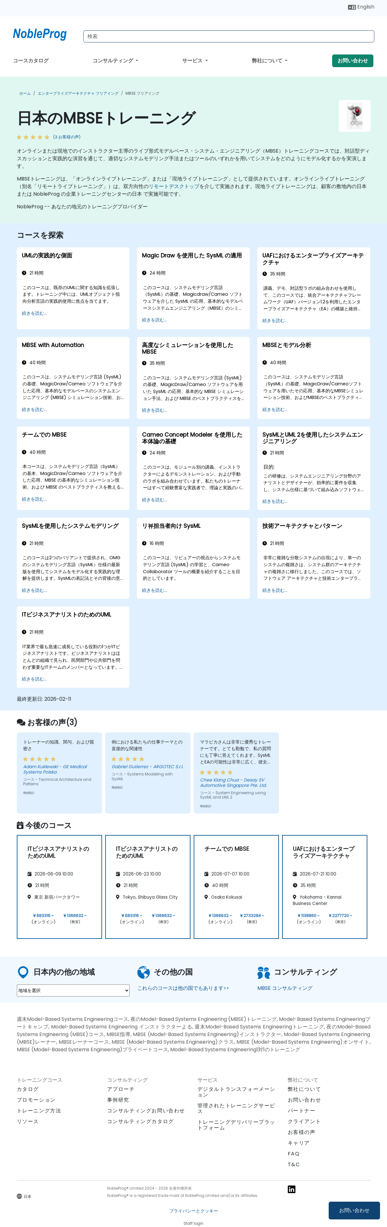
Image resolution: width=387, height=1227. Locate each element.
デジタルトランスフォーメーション (236, 1091)
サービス (193, 60)
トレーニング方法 (39, 1110)
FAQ (294, 1153)
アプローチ (121, 1089)
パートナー (302, 1110)
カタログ (28, 1089)
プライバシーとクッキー (193, 1211)
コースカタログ (30, 60)
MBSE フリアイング (142, 93)
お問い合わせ (354, 1210)
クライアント (304, 1121)
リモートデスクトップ (174, 186)
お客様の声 (302, 1132)
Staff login (193, 1223)
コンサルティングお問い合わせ (146, 1111)
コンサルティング (113, 60)
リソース (28, 1121)
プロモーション (36, 1100)
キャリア (299, 1143)
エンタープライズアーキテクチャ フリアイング (78, 93)
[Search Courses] (228, 36)
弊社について (268, 60)
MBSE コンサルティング (285, 988)
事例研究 (118, 1100)
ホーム (25, 93)
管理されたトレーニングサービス (236, 1108)
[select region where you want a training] (73, 990)
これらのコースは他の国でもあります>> (183, 988)
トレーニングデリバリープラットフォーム (236, 1124)
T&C (294, 1164)
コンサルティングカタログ (140, 1121)
